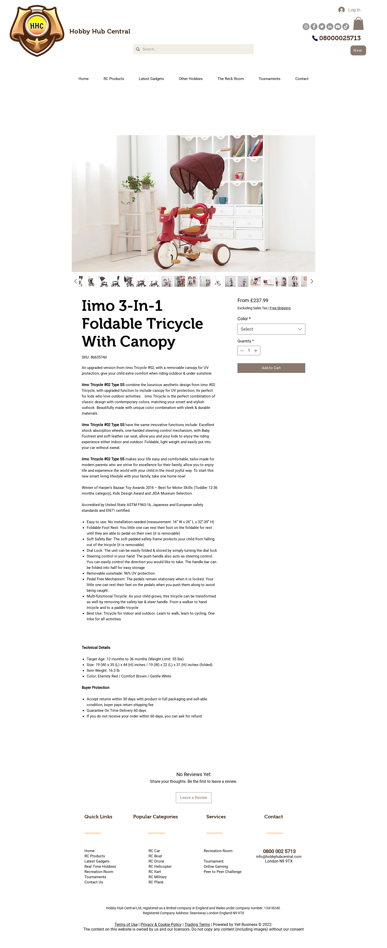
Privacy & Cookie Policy (161, 924)
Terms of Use (126, 924)
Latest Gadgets (97, 861)
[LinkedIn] (329, 26)
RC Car (162, 851)
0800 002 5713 (272, 851)
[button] (358, 23)
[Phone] (315, 38)
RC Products (94, 856)
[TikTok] (345, 26)
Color (244, 318)
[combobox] (271, 329)
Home (89, 851)
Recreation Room (218, 851)
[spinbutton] (249, 350)
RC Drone (156, 861)
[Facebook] (313, 26)
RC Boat (155, 856)
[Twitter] (321, 26)
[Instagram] (306, 26)
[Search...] (193, 49)
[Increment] (256, 350)
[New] (358, 50)
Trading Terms (197, 924)
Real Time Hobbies (100, 866)
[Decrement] (241, 350)
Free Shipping (280, 308)
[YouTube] (337, 26)
